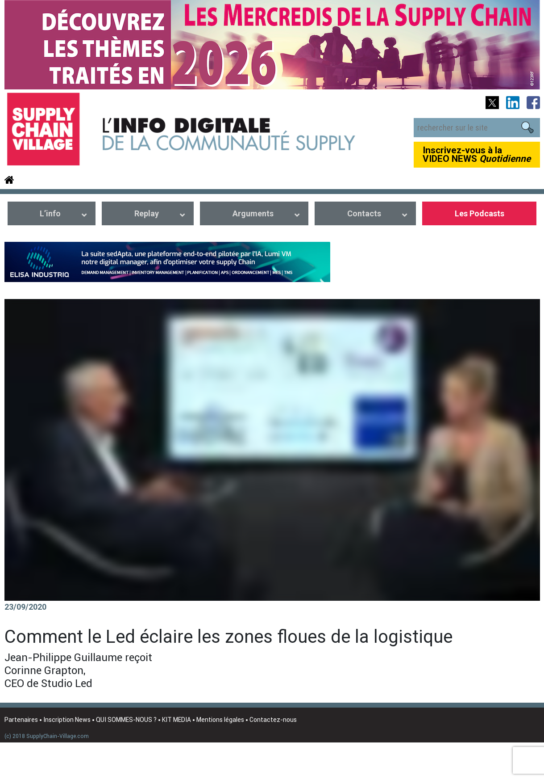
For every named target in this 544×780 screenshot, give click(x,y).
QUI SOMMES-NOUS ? (126, 720)
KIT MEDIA (176, 720)
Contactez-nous (273, 720)
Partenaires (21, 720)
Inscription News (67, 720)
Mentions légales (220, 720)
